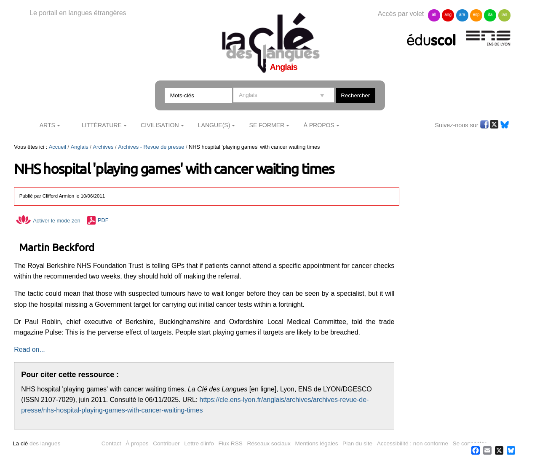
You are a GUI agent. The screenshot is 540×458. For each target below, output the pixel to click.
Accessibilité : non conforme (412, 443)
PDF (103, 220)
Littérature (102, 125)
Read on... (29, 349)
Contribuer (166, 443)
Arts (47, 125)
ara (462, 14)
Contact (111, 443)
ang (448, 14)
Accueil (57, 147)
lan (504, 14)
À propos (137, 443)
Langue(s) (214, 125)
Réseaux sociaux (269, 443)
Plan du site (357, 443)
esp (476, 14)
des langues (36, 443)
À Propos (318, 125)
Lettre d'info (199, 443)
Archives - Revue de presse (151, 147)
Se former (267, 125)
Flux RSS (230, 443)
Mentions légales (316, 443)
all (434, 14)
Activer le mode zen (48, 220)
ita (490, 14)
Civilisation (160, 125)
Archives (103, 147)
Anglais (79, 147)
